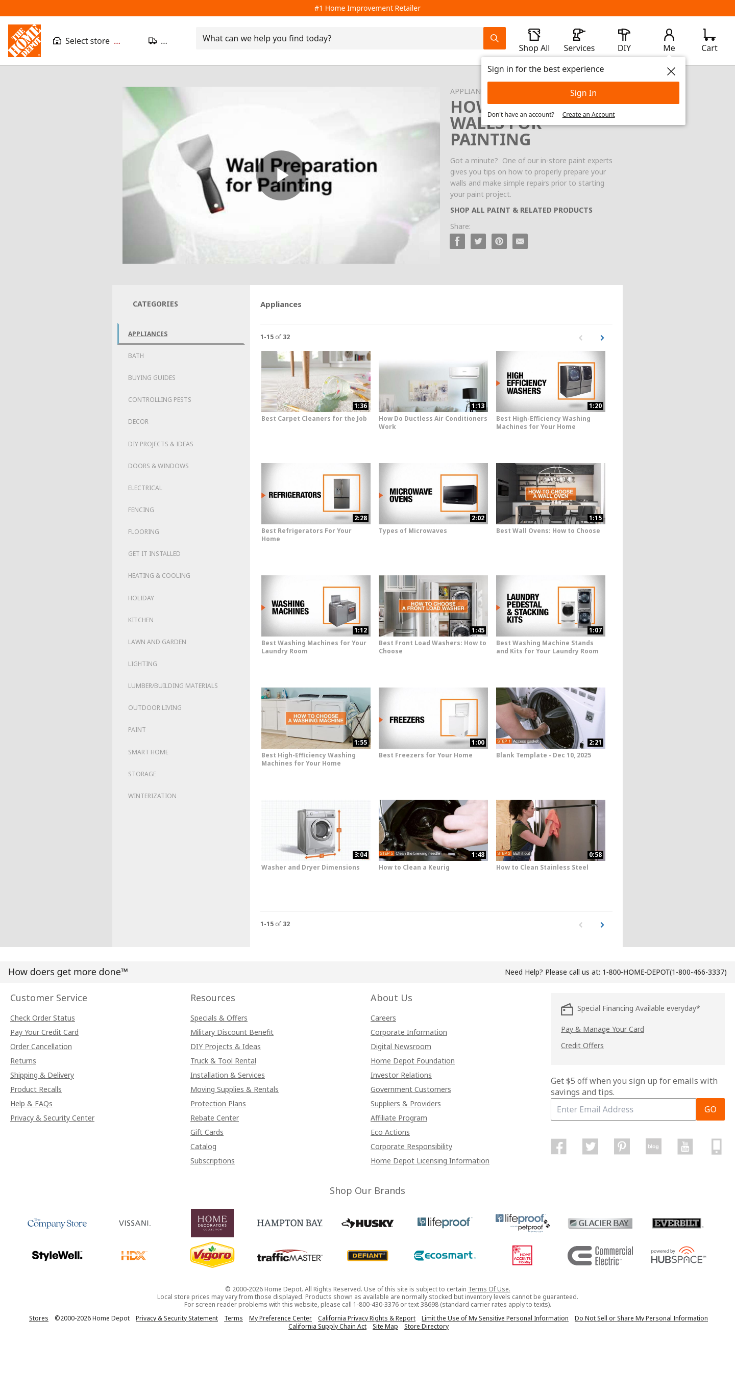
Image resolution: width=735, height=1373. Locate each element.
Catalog (203, 1146)
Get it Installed (154, 553)
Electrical (145, 488)
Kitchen (141, 620)
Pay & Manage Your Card (602, 1029)
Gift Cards (207, 1132)
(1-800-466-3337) (664, 972)
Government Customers (411, 1089)
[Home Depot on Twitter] (590, 1146)
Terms (233, 1318)
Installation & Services (227, 1075)
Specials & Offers (219, 1018)
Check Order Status (42, 1018)
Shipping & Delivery (42, 1075)
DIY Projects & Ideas (160, 444)
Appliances (147, 333)
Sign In (583, 92)
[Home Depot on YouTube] (685, 1146)
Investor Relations (401, 1075)
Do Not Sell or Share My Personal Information (641, 1318)
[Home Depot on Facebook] (559, 1146)
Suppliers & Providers (406, 1103)
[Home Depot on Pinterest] (622, 1146)
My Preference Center (280, 1318)
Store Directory (426, 1327)
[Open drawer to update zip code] (166, 41)
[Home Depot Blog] (653, 1146)
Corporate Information (409, 1032)
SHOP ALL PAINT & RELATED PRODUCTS (521, 210)
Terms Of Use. (489, 1289)
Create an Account (588, 114)
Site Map (385, 1327)
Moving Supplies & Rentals (234, 1089)
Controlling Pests (159, 399)
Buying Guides (152, 377)
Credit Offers (582, 1045)
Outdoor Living (155, 707)
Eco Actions (390, 1132)
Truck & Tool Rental (223, 1060)
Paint (137, 729)
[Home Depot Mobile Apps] (716, 1146)
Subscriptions (212, 1160)
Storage (142, 774)
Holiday (141, 598)
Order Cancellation (41, 1046)
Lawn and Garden (157, 642)
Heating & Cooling (159, 575)
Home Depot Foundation (413, 1060)
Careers (383, 1018)
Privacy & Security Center (52, 1118)
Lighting (142, 663)
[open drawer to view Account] (669, 41)
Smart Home (148, 752)
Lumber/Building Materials (173, 685)
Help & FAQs (31, 1103)
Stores (38, 1318)
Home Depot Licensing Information (430, 1160)
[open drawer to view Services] (579, 41)
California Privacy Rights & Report (366, 1318)
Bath (136, 355)
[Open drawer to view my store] (94, 41)
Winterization (152, 796)
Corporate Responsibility (411, 1146)
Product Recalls (36, 1089)
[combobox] (343, 38)
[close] (671, 71)
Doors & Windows (158, 466)
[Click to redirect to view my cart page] (709, 41)
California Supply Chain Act (327, 1326)
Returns (23, 1060)
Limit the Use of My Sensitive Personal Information (495, 1318)
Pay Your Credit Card (44, 1032)
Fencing (141, 509)
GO (710, 1109)
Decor (138, 421)
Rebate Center (214, 1118)
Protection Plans (218, 1103)
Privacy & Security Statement (177, 1318)
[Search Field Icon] (494, 38)
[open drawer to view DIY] (624, 41)
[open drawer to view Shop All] (534, 41)
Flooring (143, 531)
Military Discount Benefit (232, 1032)
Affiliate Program (399, 1118)
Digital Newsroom (401, 1046)
